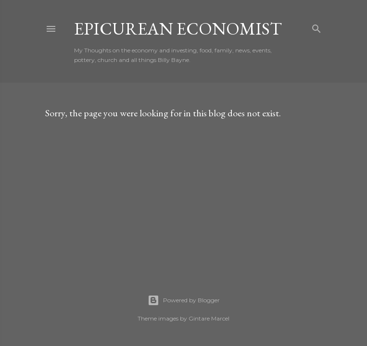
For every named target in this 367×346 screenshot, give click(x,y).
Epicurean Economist (178, 28)
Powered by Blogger (184, 300)
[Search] (316, 26)
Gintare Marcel (209, 318)
